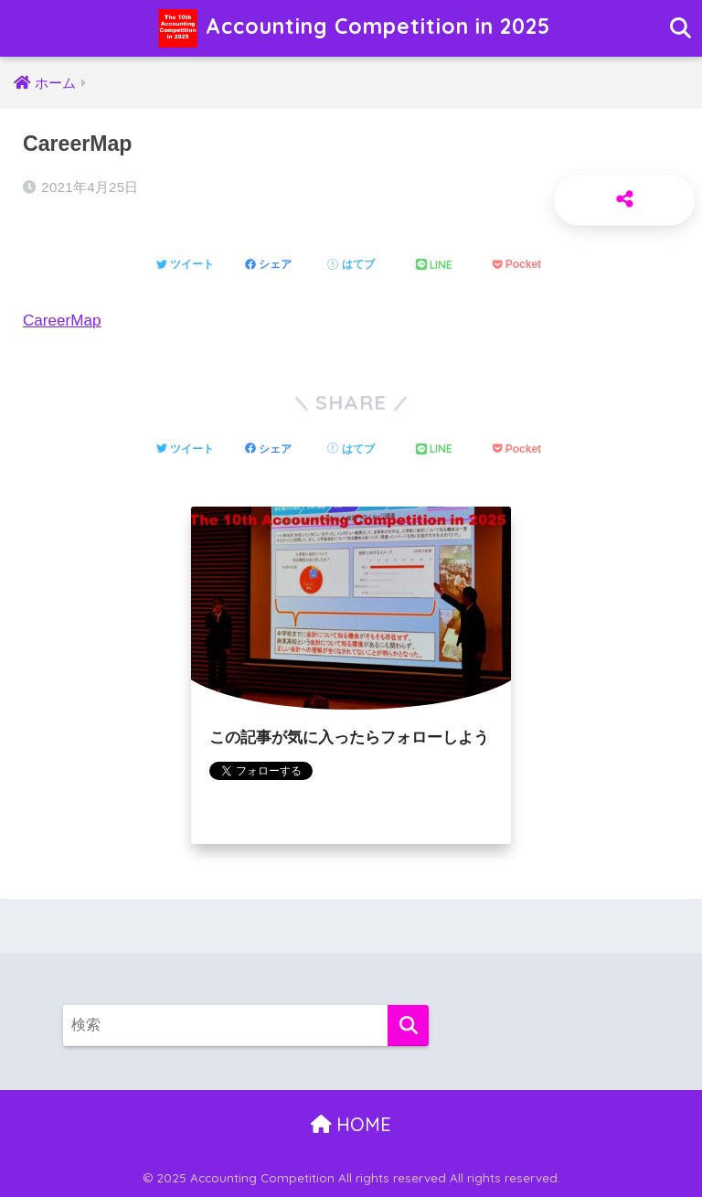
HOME (351, 1124)
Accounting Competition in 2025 (353, 28)
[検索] (408, 1025)
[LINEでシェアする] (434, 265)
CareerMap (62, 320)
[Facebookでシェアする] (268, 265)
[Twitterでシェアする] (185, 265)
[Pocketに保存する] (517, 265)
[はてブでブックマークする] (350, 265)
